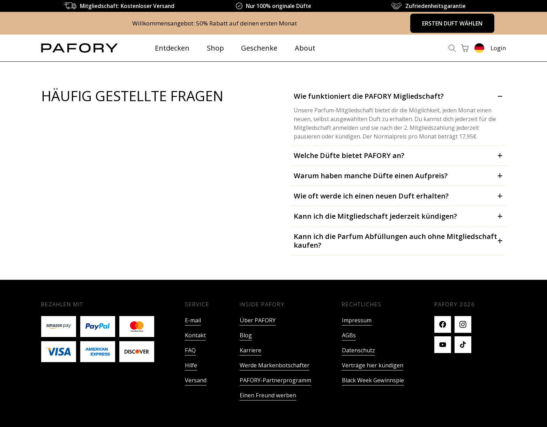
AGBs (349, 335)
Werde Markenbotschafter (274, 365)
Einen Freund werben (268, 395)
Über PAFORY (258, 320)
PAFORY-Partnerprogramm (275, 380)
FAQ (190, 350)
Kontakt (195, 335)
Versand (196, 380)
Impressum (357, 320)
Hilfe (191, 365)
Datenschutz (358, 350)
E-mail (193, 320)
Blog (246, 335)
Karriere (250, 350)
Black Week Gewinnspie (373, 380)
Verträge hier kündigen (372, 365)
